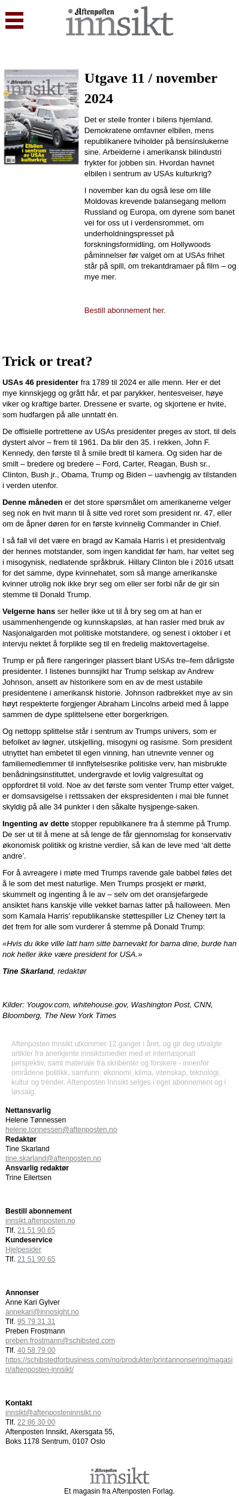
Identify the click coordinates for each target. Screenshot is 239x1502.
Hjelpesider (23, 1249)
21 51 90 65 (36, 1259)
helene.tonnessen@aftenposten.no (61, 1129)
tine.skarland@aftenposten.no (53, 1158)
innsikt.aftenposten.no (40, 1221)
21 (36, 1230)
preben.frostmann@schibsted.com (60, 1341)
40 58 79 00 (36, 1350)
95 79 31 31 (36, 1321)
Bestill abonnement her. (125, 310)
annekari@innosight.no (42, 1312)
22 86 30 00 (36, 1422)
